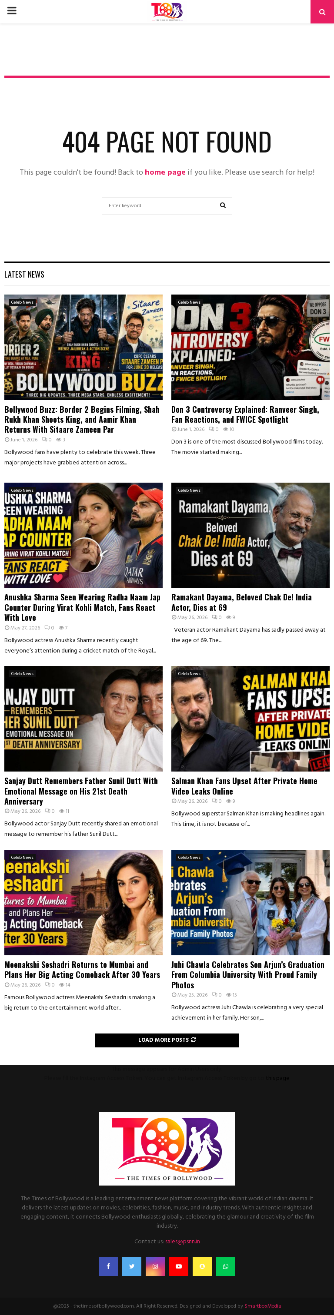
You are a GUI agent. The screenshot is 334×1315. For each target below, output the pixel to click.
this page (278, 1078)
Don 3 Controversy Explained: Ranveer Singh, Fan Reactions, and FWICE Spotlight (245, 414)
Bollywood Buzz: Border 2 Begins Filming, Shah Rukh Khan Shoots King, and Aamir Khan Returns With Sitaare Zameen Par (82, 419)
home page (165, 172)
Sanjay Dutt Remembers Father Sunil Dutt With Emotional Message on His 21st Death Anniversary (81, 791)
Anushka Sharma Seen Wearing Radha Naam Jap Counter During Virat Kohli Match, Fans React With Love (82, 607)
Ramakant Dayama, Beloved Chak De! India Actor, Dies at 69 (241, 602)
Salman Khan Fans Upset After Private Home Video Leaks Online (244, 785)
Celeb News (22, 302)
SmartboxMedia (262, 1306)
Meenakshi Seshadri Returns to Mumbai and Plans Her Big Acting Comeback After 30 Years (82, 969)
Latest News (24, 274)
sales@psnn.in (182, 1242)
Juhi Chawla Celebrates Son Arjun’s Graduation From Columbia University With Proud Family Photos (247, 974)
